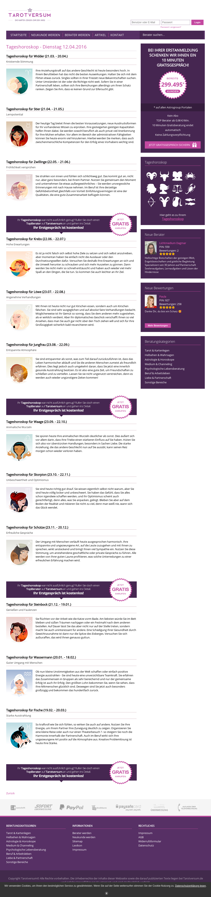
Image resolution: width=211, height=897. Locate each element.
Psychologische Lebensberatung (165, 368)
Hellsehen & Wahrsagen (159, 355)
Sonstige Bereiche (156, 382)
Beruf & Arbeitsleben (157, 373)
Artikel (100, 35)
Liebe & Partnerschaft (158, 378)
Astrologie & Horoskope (159, 359)
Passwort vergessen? (171, 26)
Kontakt (117, 35)
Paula (162, 296)
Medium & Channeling (158, 364)
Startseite (19, 35)
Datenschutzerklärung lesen (190, 885)
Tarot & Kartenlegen (157, 350)
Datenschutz (146, 845)
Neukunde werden (45, 35)
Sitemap (77, 841)
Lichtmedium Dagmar (172, 243)
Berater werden (77, 35)
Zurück (10, 793)
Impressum (79, 849)
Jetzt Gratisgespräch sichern (173, 145)
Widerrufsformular (149, 841)
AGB (141, 837)
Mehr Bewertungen (158, 325)
